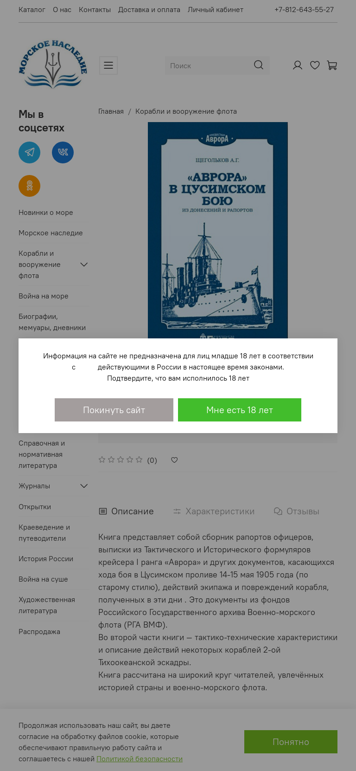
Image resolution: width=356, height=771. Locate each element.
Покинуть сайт (114, 409)
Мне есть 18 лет (239, 409)
